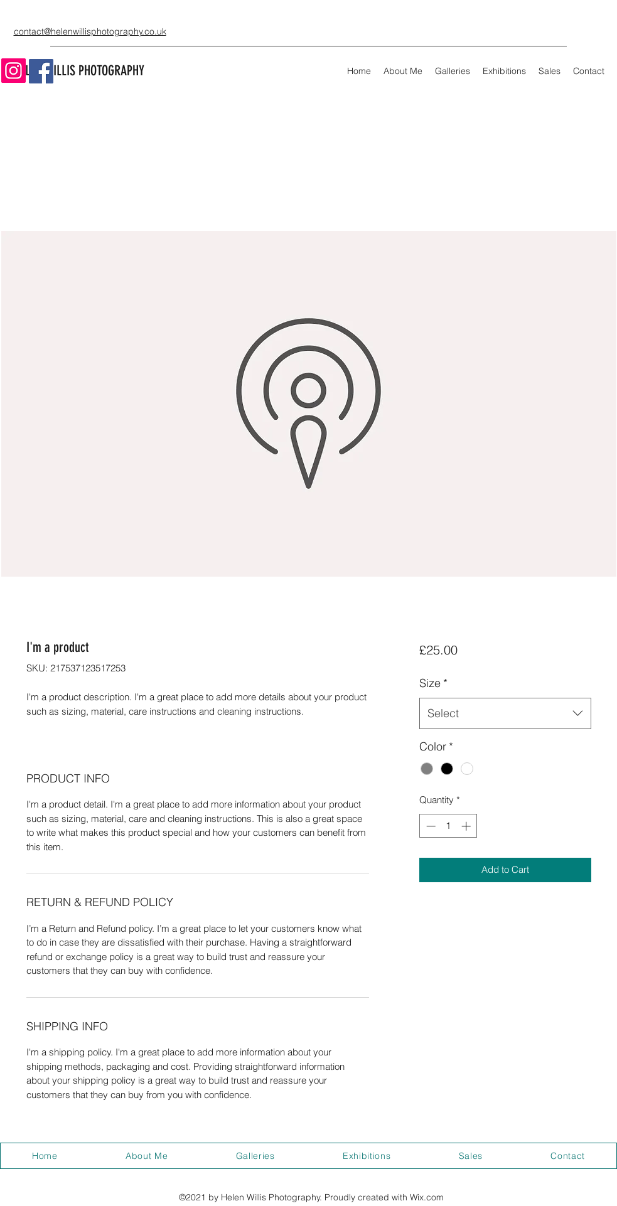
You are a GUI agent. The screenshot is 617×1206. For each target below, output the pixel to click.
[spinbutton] (448, 826)
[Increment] (467, 826)
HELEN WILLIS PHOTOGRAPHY (79, 70)
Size (433, 683)
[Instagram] (13, 70)
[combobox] (505, 713)
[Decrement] (429, 826)
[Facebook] (41, 71)
